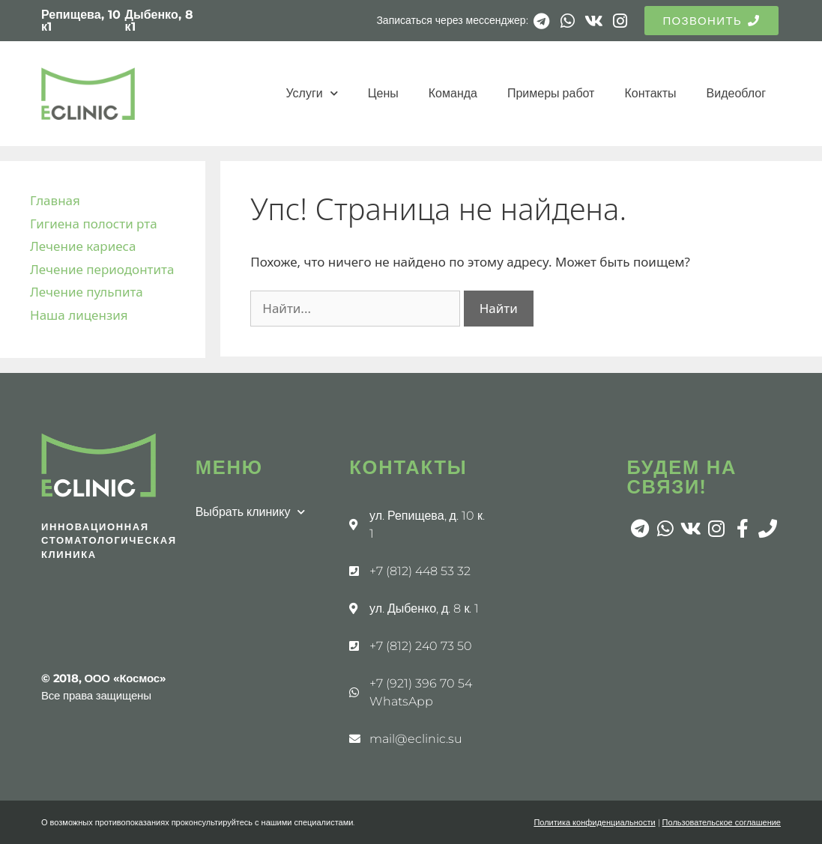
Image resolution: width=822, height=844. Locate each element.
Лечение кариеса (83, 246)
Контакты (650, 93)
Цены (383, 93)
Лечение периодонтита (102, 269)
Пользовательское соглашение (721, 822)
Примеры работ (550, 93)
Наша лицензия (79, 315)
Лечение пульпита (86, 291)
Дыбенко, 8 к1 (159, 20)
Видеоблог (736, 93)
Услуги (312, 93)
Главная (55, 200)
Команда (453, 93)
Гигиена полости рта (93, 223)
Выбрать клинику (251, 511)
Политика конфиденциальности (594, 822)
